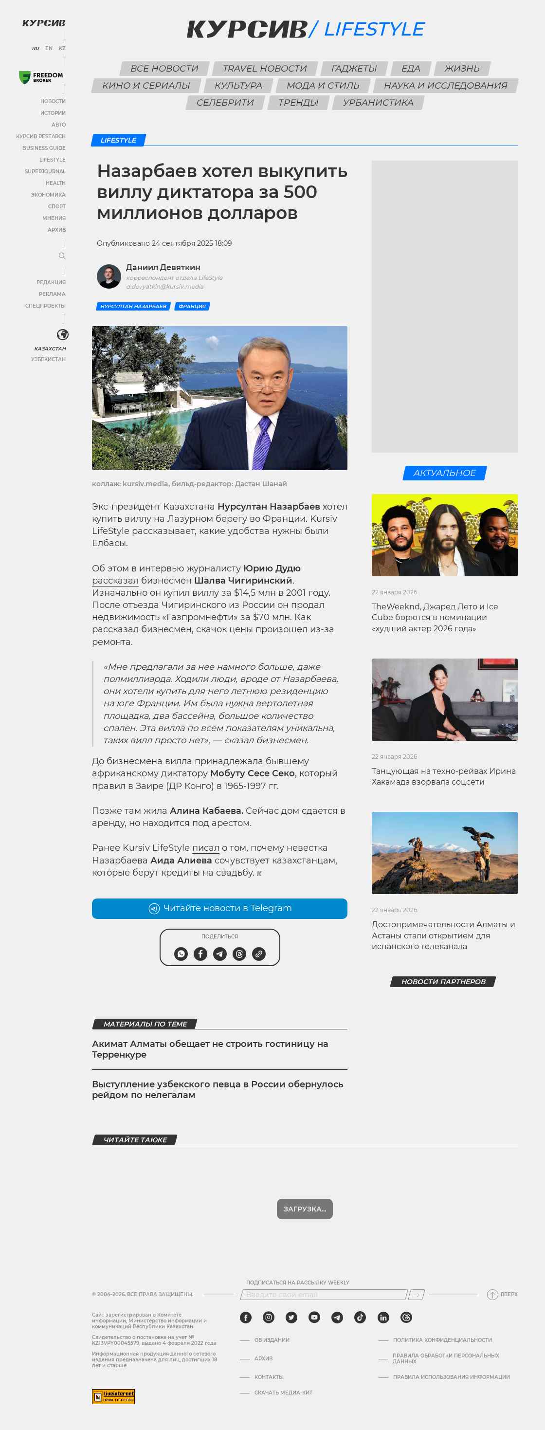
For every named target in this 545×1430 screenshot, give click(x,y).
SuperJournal (45, 171)
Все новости (164, 68)
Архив (57, 230)
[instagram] (268, 1317)
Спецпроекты (45, 306)
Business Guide (44, 148)
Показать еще (304, 1209)
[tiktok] (360, 1317)
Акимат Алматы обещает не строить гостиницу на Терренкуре (210, 1049)
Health (56, 183)
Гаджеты (354, 68)
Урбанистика (378, 102)
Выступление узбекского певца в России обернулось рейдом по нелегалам (218, 1089)
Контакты (269, 1377)
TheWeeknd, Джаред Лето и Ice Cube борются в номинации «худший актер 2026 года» (435, 617)
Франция (192, 306)
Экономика (48, 195)
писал (205, 848)
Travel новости (264, 68)
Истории (53, 113)
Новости (53, 101)
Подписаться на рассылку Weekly (297, 1283)
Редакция (51, 282)
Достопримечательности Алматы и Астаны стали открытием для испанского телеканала (443, 935)
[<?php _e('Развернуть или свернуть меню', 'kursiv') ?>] (63, 335)
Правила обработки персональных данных (446, 1359)
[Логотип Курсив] (44, 22)
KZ (62, 49)
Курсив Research (41, 136)
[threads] (406, 1317)
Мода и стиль (323, 85)
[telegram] (337, 1317)
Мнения (54, 218)
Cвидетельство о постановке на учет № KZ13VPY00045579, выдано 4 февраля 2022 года (154, 1340)
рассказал (115, 580)
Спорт (57, 206)
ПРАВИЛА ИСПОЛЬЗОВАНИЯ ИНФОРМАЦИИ (451, 1377)
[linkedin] (383, 1317)
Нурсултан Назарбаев (133, 306)
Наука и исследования (446, 85)
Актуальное (445, 473)
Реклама (52, 294)
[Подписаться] (416, 1294)
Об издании (272, 1340)
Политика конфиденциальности (442, 1340)
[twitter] (291, 1317)
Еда (410, 68)
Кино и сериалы (146, 85)
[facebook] (246, 1317)
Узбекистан (48, 359)
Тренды (298, 102)
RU (35, 49)
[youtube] (314, 1317)
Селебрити (225, 102)
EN (49, 49)
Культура (239, 85)
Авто (59, 125)
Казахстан (50, 349)
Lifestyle (52, 160)
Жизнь (462, 68)
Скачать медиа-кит (283, 1393)
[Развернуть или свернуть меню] (62, 256)
